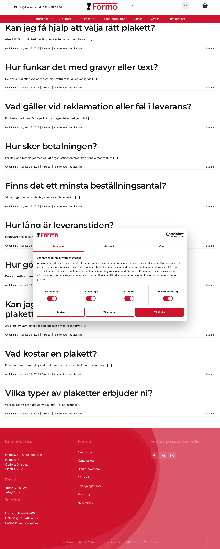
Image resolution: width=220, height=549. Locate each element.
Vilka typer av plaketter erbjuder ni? (78, 393)
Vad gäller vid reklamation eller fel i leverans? (98, 107)
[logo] (102, 3)
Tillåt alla (159, 312)
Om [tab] (161, 246)
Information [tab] (110, 246)
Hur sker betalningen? (51, 146)
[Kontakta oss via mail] (17, 488)
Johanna (13, 48)
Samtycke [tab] (58, 246)
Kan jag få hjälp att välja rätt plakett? (80, 28)
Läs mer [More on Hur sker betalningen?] (210, 166)
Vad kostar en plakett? (51, 354)
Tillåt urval (110, 312)
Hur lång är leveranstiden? (59, 225)
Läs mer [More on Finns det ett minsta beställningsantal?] (210, 206)
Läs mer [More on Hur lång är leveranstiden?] (210, 245)
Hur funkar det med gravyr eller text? (81, 67)
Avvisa (61, 312)
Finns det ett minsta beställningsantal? (85, 186)
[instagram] (163, 455)
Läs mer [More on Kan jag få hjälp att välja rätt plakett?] (210, 48)
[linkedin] (172, 455)
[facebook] (154, 455)
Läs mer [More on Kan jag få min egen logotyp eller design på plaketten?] (210, 334)
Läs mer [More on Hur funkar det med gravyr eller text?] (210, 87)
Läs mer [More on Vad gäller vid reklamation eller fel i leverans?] (210, 127)
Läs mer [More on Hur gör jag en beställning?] (210, 285)
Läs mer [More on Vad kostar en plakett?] (210, 374)
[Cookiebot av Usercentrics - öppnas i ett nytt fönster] (168, 235)
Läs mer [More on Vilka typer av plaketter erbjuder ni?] (210, 413)
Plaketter (46, 48)
